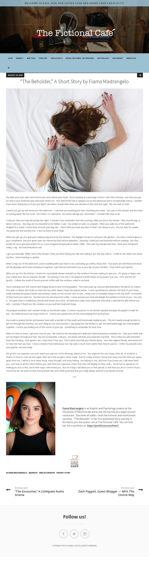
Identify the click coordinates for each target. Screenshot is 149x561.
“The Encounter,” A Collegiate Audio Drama (39, 491)
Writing (31, 58)
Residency (118, 58)
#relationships (47, 473)
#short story (63, 473)
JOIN (10, 58)
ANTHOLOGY (103, 58)
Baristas (131, 58)
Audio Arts (56, 58)
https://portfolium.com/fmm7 (103, 425)
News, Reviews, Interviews (80, 58)
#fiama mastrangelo (16, 473)
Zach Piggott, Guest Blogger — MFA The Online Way (110, 491)
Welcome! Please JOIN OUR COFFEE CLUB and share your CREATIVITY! (74, 3)
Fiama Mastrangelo (73, 408)
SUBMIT (19, 58)
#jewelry (33, 473)
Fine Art (43, 58)
